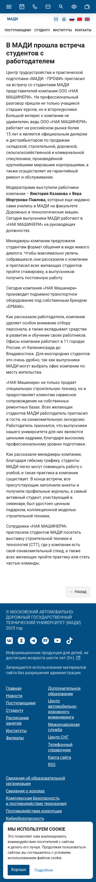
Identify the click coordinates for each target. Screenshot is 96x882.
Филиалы (15, 737)
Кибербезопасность (25, 818)
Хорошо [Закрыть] (18, 869)
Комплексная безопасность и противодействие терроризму (36, 801)
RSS (52, 764)
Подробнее (44, 870)
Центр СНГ (58, 737)
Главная (14, 688)
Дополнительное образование (64, 691)
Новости (14, 695)
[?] (78, 657)
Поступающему (21, 703)
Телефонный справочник (60, 747)
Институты (16, 730)
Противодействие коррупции (34, 811)
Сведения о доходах (25, 791)
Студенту (14, 710)
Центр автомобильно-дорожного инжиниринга (62, 709)
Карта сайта (59, 757)
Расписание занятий (17, 720)
